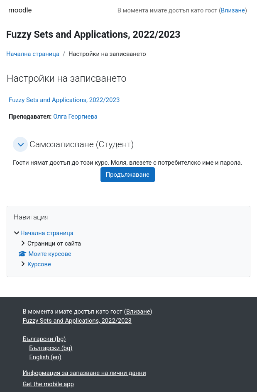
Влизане (233, 10)
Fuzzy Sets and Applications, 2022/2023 (64, 100)
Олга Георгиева (75, 116)
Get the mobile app (48, 384)
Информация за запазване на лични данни (84, 373)
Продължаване (127, 174)
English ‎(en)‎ (45, 357)
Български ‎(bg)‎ (44, 339)
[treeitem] (128, 249)
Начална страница (32, 54)
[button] (20, 144)
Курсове (39, 264)
